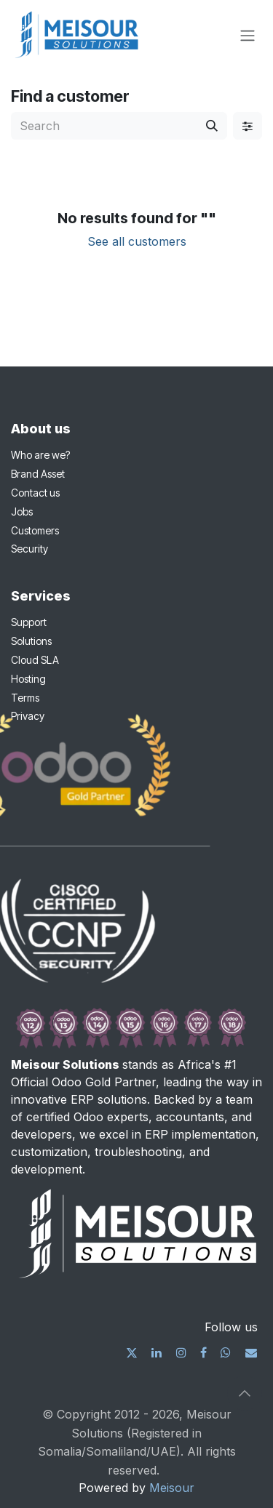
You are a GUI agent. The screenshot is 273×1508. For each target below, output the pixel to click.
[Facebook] (203, 1352)
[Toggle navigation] (247, 35)
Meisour (171, 1487)
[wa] (226, 1352)
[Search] (212, 126)
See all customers (136, 241)
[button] (244, 1393)
